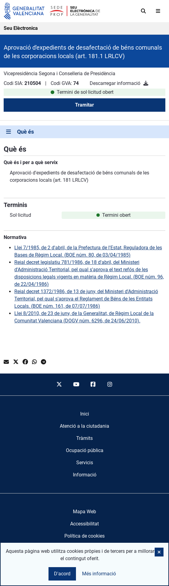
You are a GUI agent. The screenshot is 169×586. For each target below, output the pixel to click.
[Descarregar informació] (145, 83)
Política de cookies (84, 536)
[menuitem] (84, 414)
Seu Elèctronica (21, 28)
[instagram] (110, 384)
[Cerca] (143, 11)
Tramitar (84, 105)
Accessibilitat (84, 524)
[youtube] (76, 384)
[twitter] (59, 384)
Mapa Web (84, 511)
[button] (159, 552)
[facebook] (93, 384)
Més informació (99, 574)
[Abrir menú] (158, 11)
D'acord (62, 574)
